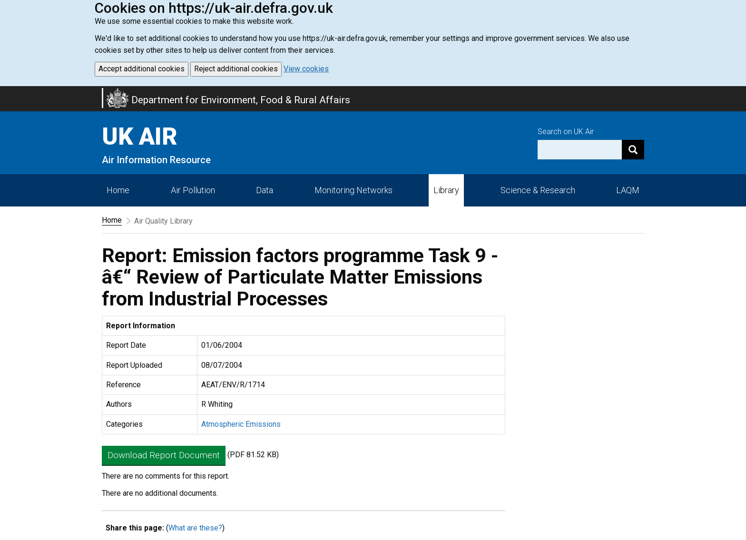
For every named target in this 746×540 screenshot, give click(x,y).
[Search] (633, 149)
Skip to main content (6, 92)
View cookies (306, 68)
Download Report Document (164, 455)
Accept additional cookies (141, 68)
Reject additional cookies (236, 68)
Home (118, 190)
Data (264, 190)
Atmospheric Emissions (241, 424)
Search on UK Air (566, 131)
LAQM (627, 190)
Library (446, 190)
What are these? (195, 527)
